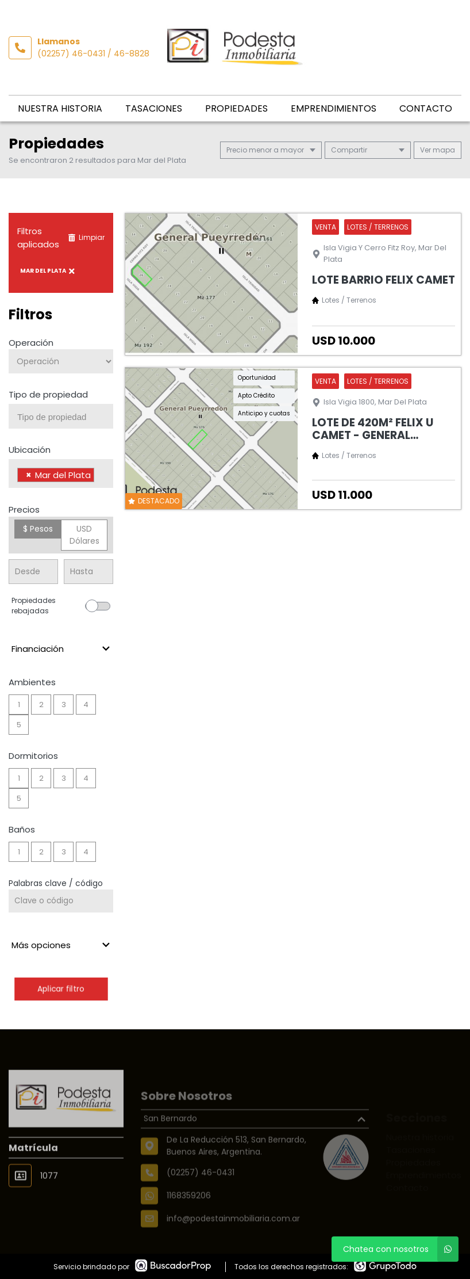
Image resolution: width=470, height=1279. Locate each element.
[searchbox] (65, 417)
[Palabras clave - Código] (61, 901)
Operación (31, 343)
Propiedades (236, 108)
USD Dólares (84, 535)
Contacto (425, 108)
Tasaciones (153, 108)
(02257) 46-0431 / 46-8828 (93, 53)
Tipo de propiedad (48, 394)
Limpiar (86, 237)
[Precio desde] (33, 571)
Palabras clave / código (56, 883)
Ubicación (30, 450)
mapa (437, 150)
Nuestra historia (60, 108)
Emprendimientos (333, 108)
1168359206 (189, 1217)
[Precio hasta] (88, 571)
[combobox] (61, 416)
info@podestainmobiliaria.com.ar (233, 1240)
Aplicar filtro (60, 988)
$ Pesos (38, 528)
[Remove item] (29, 475)
